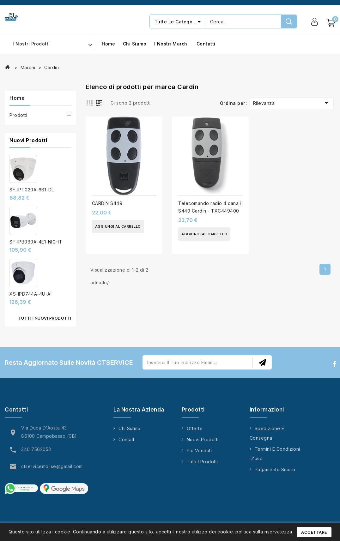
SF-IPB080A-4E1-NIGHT (35, 241)
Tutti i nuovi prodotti (44, 318)
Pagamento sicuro (275, 469)
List (100, 102)
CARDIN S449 (107, 203)
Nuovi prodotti (203, 439)
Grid (90, 102)
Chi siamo (135, 44)
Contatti (206, 44)
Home (108, 44)
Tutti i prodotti (202, 461)
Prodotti (18, 115)
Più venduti (199, 450)
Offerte (195, 428)
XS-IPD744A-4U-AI (30, 294)
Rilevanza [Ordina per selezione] (291, 103)
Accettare (314, 532)
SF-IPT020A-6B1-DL (31, 189)
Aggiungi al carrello (118, 226)
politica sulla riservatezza (263, 531)
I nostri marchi (171, 44)
